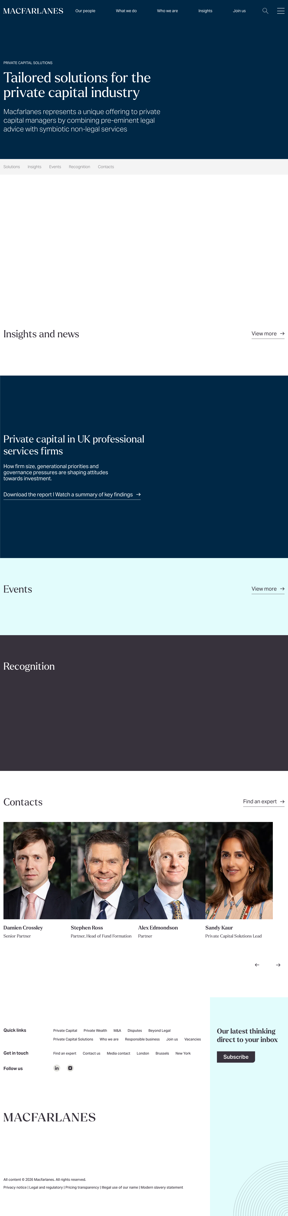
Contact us (91, 1054)
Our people (85, 10)
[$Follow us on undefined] (56, 1068)
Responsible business (142, 1039)
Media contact (118, 1054)
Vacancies (192, 1039)
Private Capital (65, 1031)
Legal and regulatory (46, 1187)
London (143, 1054)
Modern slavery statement (162, 1187)
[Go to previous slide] (257, 965)
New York (183, 1054)
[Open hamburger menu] (281, 13)
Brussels (162, 1054)
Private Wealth (95, 1031)
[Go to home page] (49, 1117)
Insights (34, 166)
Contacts (106, 166)
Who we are (167, 10)
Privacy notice (15, 1187)
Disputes (135, 1031)
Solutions (11, 166)
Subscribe (236, 1057)
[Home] (33, 11)
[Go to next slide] (278, 965)
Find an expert (64, 1054)
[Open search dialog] (265, 13)
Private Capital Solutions (73, 1039)
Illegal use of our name (120, 1187)
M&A (117, 1031)
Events (55, 166)
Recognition (79, 166)
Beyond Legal (159, 1031)
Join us (172, 1039)
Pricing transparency (82, 1187)
